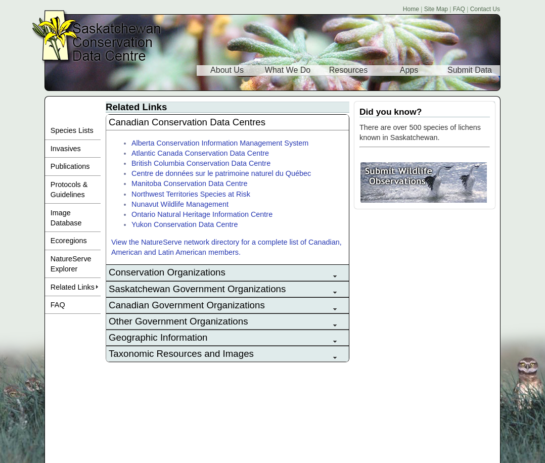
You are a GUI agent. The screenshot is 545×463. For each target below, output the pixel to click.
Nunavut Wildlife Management (180, 204)
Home (411, 9)
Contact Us (485, 9)
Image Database (66, 218)
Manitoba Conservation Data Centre (189, 183)
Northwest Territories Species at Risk (190, 194)
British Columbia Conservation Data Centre (200, 163)
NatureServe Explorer (71, 264)
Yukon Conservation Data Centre (184, 224)
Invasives (66, 149)
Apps (409, 70)
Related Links (73, 287)
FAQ (459, 9)
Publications (70, 166)
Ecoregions (69, 241)
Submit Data (469, 70)
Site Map (436, 9)
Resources (348, 70)
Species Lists (72, 130)
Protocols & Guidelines (69, 189)
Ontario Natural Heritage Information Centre (201, 214)
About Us (227, 70)
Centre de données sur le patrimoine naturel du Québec (221, 173)
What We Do (287, 70)
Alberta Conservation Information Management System (219, 143)
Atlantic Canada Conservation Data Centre (200, 153)
